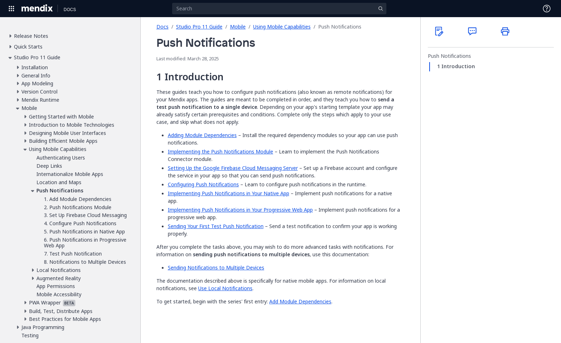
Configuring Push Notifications (203, 184)
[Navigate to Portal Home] (37, 8)
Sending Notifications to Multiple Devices (216, 267)
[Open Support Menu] (546, 8)
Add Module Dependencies (300, 301)
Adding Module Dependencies (202, 135)
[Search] (279, 8)
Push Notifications (449, 56)
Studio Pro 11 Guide (199, 26)
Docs (162, 26)
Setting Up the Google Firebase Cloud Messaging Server (233, 168)
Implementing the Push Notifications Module (220, 151)
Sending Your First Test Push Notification (216, 226)
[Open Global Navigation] (11, 8)
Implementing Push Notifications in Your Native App (228, 193)
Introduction (458, 66)
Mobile (238, 26)
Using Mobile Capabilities (282, 26)
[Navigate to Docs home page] (70, 8)
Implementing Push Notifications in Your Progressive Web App (240, 209)
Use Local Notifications (225, 288)
